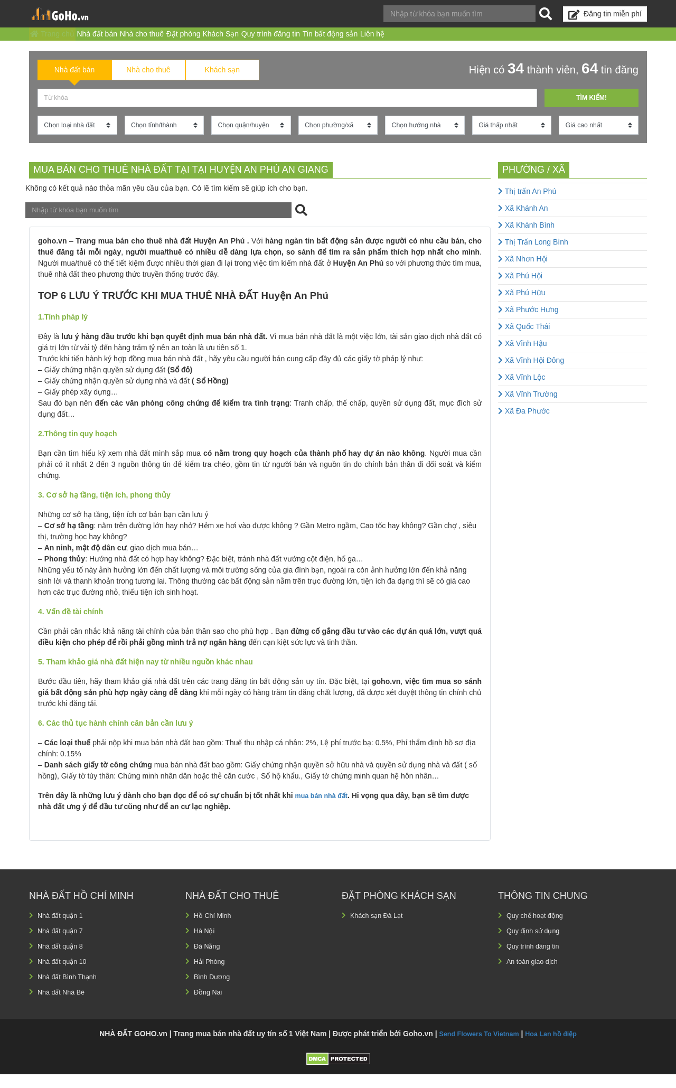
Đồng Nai (209, 1005)
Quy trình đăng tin (335, 39)
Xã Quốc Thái (524, 339)
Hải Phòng (211, 975)
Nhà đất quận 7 (62, 944)
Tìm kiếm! (591, 109)
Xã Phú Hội (520, 289)
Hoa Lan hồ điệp (556, 1047)
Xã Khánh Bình (526, 238)
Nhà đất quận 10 (64, 975)
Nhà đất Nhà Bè (63, 1005)
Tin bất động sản (409, 39)
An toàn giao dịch (535, 975)
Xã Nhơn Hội (523, 272)
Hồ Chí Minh (214, 929)
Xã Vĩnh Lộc (521, 390)
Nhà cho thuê (178, 39)
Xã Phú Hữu (522, 306)
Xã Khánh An (523, 221)
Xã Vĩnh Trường (528, 407)
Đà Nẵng (208, 959)
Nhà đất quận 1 (62, 929)
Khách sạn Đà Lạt (379, 929)
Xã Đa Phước (524, 424)
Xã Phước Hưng (528, 322)
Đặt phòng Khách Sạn (253, 39)
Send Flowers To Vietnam (476, 1047)
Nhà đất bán (118, 39)
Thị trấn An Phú (527, 204)
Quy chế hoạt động (537, 929)
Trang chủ (59, 39)
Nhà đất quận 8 (62, 959)
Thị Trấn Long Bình (533, 255)
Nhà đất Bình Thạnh (70, 990)
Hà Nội (205, 944)
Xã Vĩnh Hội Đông (531, 373)
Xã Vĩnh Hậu (522, 356)
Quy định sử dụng (536, 944)
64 (589, 79)
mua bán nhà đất (324, 809)
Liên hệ (466, 39)
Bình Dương (214, 990)
